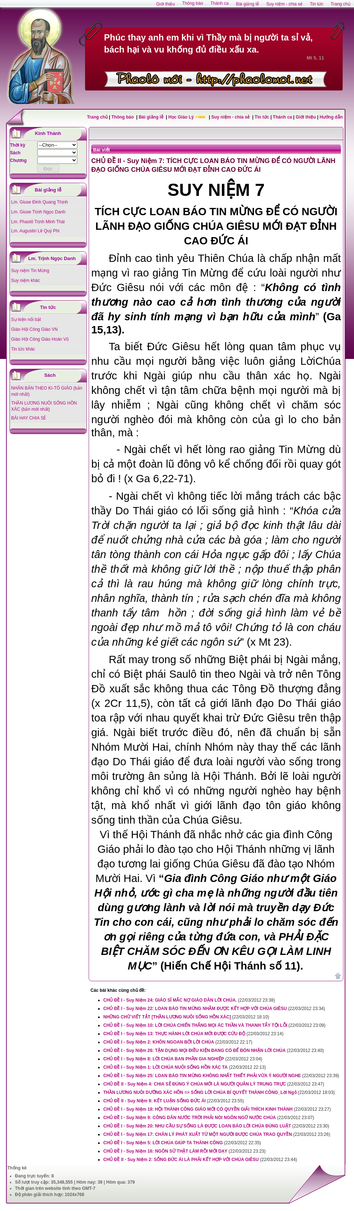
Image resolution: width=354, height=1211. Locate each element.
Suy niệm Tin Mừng (30, 270)
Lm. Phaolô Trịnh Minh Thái (38, 221)
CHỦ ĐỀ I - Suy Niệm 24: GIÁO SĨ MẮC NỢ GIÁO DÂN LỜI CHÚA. (170, 1000)
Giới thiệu (306, 117)
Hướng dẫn (331, 117)
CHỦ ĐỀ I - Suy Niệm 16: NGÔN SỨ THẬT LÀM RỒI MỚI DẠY (165, 1151)
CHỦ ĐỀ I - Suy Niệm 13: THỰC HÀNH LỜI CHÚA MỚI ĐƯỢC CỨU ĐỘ (174, 1033)
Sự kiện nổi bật (26, 319)
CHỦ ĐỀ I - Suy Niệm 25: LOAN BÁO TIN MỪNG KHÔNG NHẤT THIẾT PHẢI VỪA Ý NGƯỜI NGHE (202, 1075)
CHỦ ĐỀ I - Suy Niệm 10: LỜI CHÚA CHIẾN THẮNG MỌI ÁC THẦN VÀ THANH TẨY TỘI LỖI (195, 1025)
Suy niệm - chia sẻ (231, 117)
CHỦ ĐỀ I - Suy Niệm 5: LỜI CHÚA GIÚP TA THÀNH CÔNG (163, 1142)
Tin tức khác (23, 349)
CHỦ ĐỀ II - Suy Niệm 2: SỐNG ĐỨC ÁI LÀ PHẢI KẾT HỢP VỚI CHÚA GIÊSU (181, 1159)
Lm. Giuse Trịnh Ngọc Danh (38, 211)
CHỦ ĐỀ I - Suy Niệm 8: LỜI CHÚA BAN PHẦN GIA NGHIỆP (163, 1058)
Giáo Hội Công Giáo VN (34, 329)
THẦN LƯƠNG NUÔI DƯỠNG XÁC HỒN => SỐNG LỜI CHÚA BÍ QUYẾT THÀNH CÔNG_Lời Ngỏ (200, 1092)
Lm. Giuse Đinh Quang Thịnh (39, 202)
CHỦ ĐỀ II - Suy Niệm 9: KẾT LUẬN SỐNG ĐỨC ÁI (154, 1100)
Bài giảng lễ (152, 117)
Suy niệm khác (25, 280)
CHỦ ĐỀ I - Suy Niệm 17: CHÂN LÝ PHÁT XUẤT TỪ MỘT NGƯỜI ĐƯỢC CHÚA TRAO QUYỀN (197, 1134)
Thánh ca (282, 117)
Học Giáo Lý (181, 117)
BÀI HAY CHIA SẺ (28, 418)
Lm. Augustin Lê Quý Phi (35, 230)
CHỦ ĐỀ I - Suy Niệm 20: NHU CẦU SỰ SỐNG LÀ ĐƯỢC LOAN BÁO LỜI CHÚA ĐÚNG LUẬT (197, 1126)
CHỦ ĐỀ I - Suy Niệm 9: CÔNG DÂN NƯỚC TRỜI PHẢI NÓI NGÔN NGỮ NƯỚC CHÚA (189, 1117)
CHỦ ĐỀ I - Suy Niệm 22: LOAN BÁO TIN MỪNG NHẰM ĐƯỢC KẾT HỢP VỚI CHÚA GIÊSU (195, 1008)
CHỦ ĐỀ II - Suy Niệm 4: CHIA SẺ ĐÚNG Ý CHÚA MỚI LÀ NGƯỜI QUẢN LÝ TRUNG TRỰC (194, 1084)
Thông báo (123, 117)
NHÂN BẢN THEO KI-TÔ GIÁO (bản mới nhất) (46, 391)
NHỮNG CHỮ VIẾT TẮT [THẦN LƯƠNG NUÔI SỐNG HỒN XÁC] (167, 1017)
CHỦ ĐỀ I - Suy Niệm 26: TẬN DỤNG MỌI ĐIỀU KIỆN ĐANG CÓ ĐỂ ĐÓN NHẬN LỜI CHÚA (194, 1050)
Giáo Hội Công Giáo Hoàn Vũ (40, 339)
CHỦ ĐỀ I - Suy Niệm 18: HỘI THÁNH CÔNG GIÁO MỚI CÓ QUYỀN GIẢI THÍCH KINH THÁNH (198, 1109)
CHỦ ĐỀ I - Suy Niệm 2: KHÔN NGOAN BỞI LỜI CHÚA (158, 1042)
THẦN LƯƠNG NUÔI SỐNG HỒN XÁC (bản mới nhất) (44, 406)
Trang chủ (97, 117)
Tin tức (262, 117)
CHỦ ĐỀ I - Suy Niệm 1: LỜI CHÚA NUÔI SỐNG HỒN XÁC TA (165, 1067)
